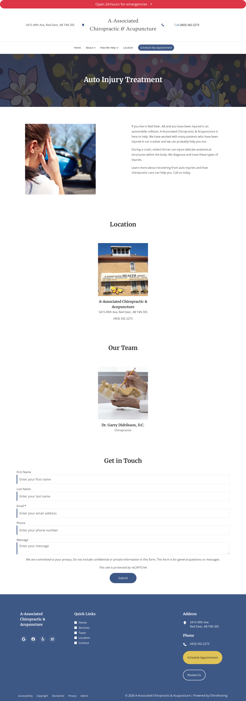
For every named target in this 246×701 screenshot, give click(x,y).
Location (128, 47)
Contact (84, 643)
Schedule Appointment (202, 657)
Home (77, 47)
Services (84, 628)
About (89, 47)
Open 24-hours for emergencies (123, 4)
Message (22, 540)
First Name (24, 472)
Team (82, 633)
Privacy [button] (72, 695)
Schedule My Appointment (156, 47)
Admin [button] (84, 695)
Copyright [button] (42, 695)
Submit (123, 578)
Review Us (194, 675)
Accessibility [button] (25, 695)
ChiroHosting (218, 695)
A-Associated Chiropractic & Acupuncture (32, 619)
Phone (21, 523)
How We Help (108, 47)
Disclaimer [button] (58, 695)
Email (21, 506)
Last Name (24, 489)
